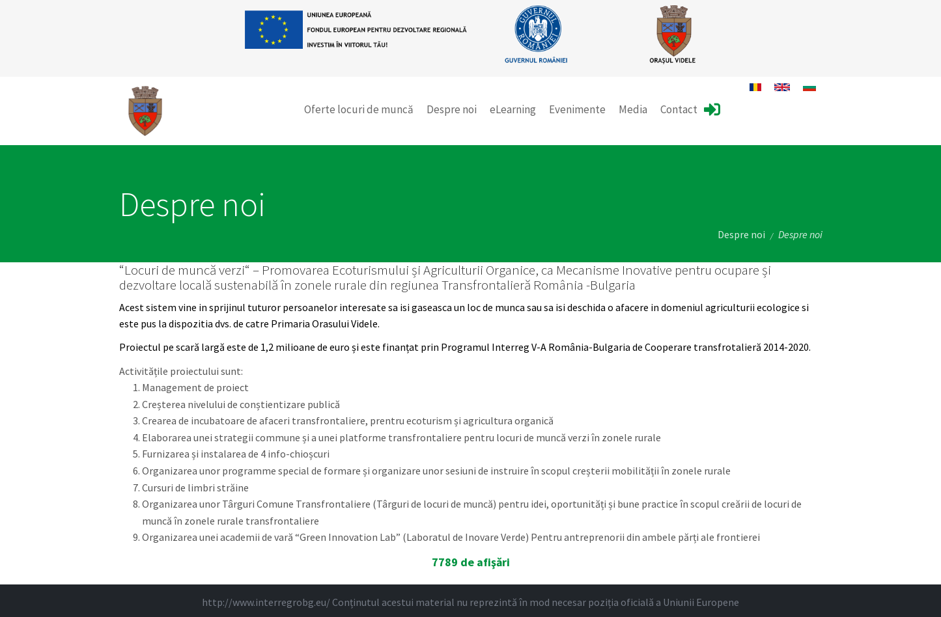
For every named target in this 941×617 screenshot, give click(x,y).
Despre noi (452, 109)
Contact (678, 109)
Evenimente (577, 109)
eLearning (513, 109)
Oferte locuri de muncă (359, 109)
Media (633, 109)
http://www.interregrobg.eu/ (266, 602)
